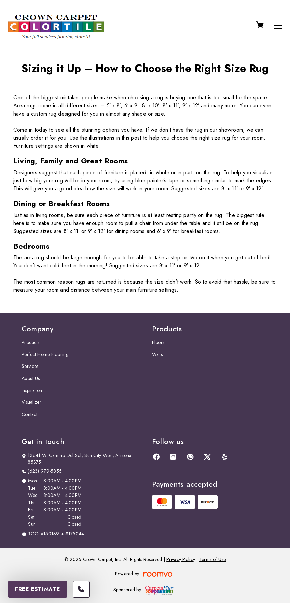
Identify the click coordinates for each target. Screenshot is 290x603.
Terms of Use (212, 559)
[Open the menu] (277, 25)
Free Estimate (37, 589)
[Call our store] (81, 589)
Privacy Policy (180, 559)
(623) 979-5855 (45, 471)
